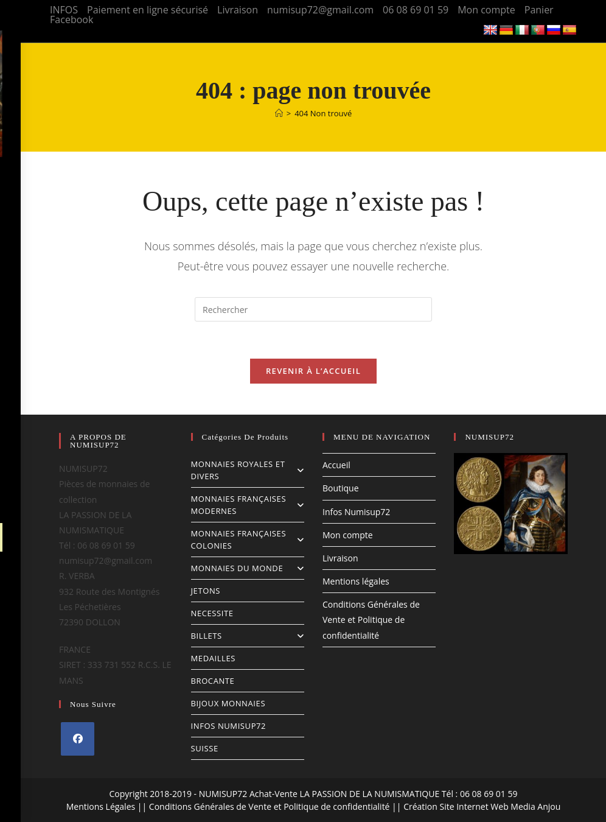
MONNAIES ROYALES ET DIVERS (247, 470)
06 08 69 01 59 (415, 10)
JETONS (206, 590)
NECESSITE (212, 613)
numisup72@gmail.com (320, 10)
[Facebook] (77, 739)
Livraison (237, 10)
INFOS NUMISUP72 (228, 725)
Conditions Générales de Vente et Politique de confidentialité (371, 620)
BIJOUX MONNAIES (228, 703)
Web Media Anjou (525, 806)
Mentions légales (355, 581)
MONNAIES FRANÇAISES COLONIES (247, 539)
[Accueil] (279, 113)
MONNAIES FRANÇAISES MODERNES (247, 504)
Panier (539, 10)
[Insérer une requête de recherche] (313, 309)
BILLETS (247, 635)
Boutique (340, 488)
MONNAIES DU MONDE (247, 568)
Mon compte (486, 10)
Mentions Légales (101, 806)
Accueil (336, 465)
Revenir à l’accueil (313, 370)
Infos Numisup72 (356, 512)
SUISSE (204, 748)
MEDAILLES (213, 658)
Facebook (71, 19)
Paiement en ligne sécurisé (147, 10)
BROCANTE (213, 680)
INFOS (64, 10)
